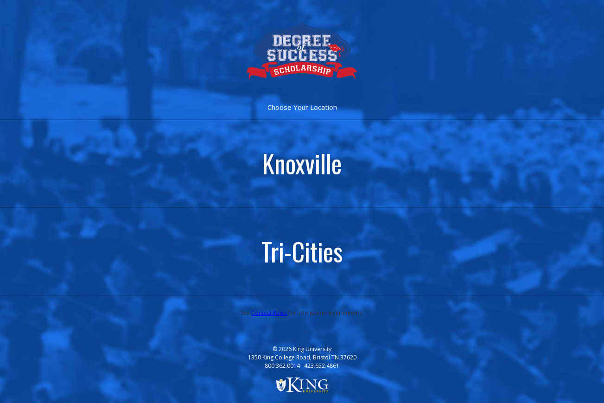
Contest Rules (269, 313)
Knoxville (302, 163)
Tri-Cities (302, 251)
